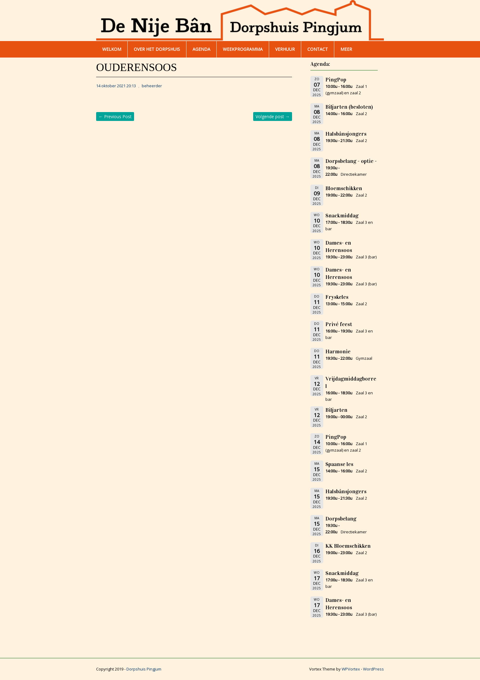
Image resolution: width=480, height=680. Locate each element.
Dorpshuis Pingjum (143, 669)
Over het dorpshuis (157, 49)
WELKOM (111, 49)
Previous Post (115, 116)
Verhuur (285, 49)
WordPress (373, 669)
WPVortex (351, 669)
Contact (317, 49)
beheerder (152, 85)
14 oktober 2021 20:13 (116, 85)
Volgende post (273, 116)
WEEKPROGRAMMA (243, 49)
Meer (346, 49)
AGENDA (201, 49)
